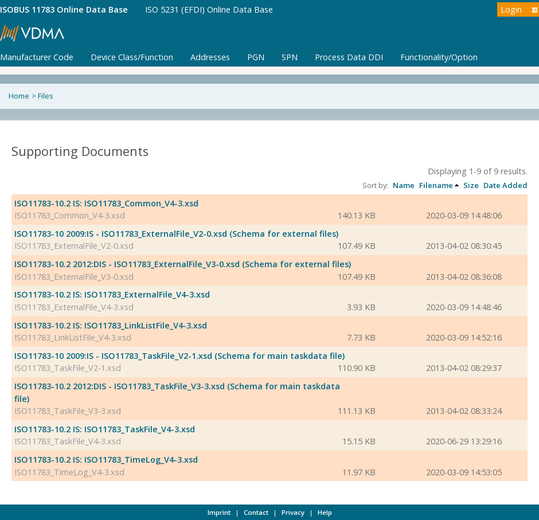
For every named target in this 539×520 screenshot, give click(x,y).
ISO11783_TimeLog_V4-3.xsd (69, 472)
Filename (436, 185)
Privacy (293, 512)
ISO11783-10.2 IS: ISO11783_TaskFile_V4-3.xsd (104, 429)
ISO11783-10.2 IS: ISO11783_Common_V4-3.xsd (106, 203)
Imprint (219, 512)
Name (404, 185)
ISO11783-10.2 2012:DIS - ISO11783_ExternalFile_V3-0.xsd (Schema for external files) (182, 264)
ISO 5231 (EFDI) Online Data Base (209, 9)
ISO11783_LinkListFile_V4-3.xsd (72, 337)
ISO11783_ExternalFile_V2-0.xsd (74, 245)
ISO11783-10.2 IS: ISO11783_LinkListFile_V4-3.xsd (110, 325)
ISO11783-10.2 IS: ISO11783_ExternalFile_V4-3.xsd (112, 294)
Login (511, 9)
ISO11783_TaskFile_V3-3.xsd (67, 410)
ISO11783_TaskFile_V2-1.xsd (67, 367)
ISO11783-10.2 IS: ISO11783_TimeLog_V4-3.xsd (106, 459)
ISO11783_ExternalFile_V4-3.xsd (74, 307)
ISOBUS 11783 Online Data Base (64, 9)
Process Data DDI (349, 57)
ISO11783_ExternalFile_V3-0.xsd (74, 276)
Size (471, 185)
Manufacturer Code (36, 57)
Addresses (210, 57)
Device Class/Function (132, 57)
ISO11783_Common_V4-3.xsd (69, 215)
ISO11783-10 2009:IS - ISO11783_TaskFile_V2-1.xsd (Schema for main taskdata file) (179, 355)
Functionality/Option (439, 57)
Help (325, 512)
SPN (290, 57)
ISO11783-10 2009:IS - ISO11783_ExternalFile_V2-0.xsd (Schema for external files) (176, 233)
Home (19, 96)
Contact (256, 512)
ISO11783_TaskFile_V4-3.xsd (67, 441)
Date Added (505, 185)
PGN (255, 57)
